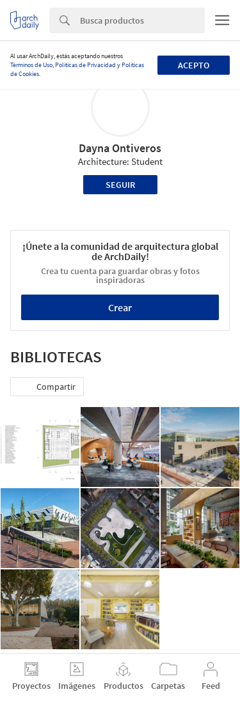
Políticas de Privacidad (85, 65)
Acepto (193, 65)
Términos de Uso (31, 65)
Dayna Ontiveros (120, 148)
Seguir (120, 184)
